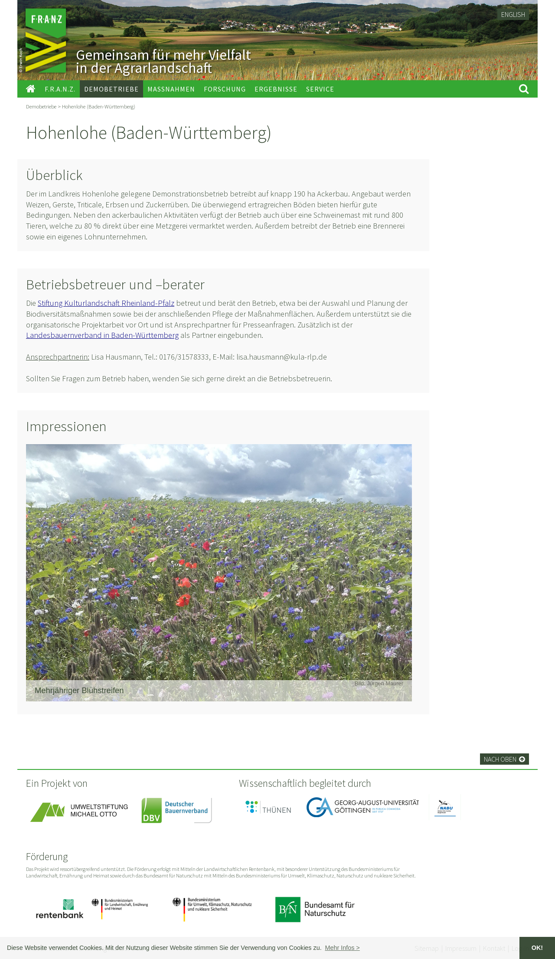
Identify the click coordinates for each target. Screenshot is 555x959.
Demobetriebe (41, 106)
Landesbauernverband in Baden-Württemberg (102, 335)
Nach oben (504, 759)
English (513, 14)
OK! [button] (537, 947)
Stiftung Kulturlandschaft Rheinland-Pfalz (106, 303)
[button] (342, 947)
